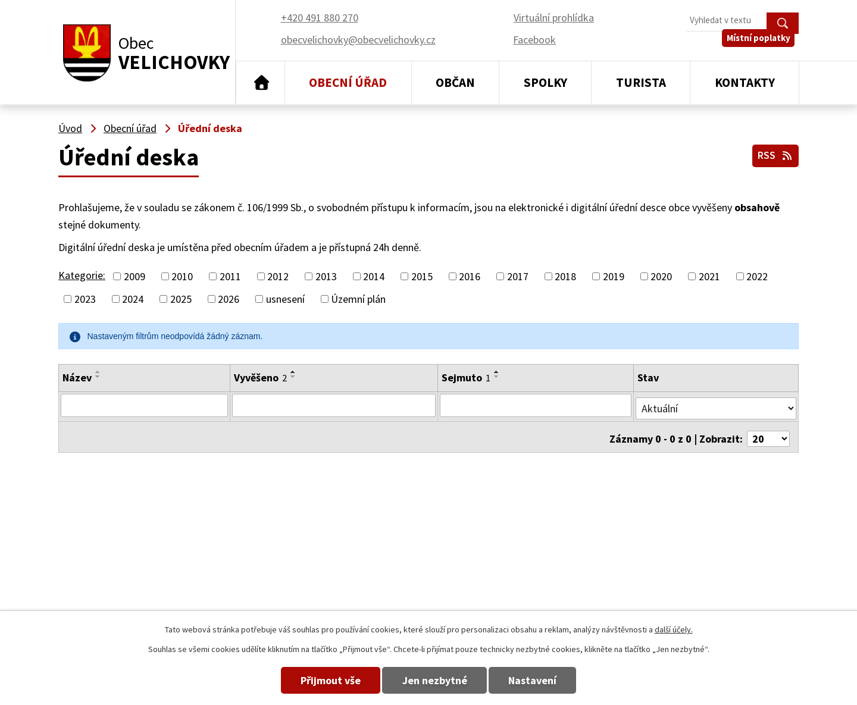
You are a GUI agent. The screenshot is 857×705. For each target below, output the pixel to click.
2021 (709, 276)
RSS (774, 154)
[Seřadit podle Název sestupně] (98, 376)
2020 (661, 276)
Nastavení (547, 680)
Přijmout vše (317, 680)
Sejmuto (466, 377)
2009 (134, 276)
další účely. (674, 629)
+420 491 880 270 (551, 548)
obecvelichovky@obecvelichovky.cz (721, 548)
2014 (373, 276)
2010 (182, 276)
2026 (228, 299)
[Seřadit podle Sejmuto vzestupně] (496, 371)
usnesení (285, 299)
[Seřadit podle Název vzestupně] (98, 371)
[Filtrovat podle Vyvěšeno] (333, 405)
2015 (422, 276)
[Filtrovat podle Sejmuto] (536, 405)
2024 (132, 299)
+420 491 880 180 (551, 565)
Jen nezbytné (434, 680)
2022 (757, 276)
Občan (455, 82)
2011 (230, 276)
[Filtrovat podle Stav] (716, 404)
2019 (613, 276)
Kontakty (745, 82)
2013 (326, 276)
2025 (181, 299)
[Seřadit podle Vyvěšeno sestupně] (292, 376)
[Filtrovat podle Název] (144, 405)
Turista (641, 82)
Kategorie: (81, 275)
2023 (85, 299)
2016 (469, 276)
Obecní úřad (348, 82)
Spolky (545, 82)
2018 (565, 276)
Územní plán (358, 299)
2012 (278, 276)
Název (77, 377)
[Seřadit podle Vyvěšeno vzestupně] (292, 371)
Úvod (260, 82)
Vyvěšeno (259, 377)
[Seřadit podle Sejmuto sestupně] (496, 376)
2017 (517, 276)
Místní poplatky (763, 47)
